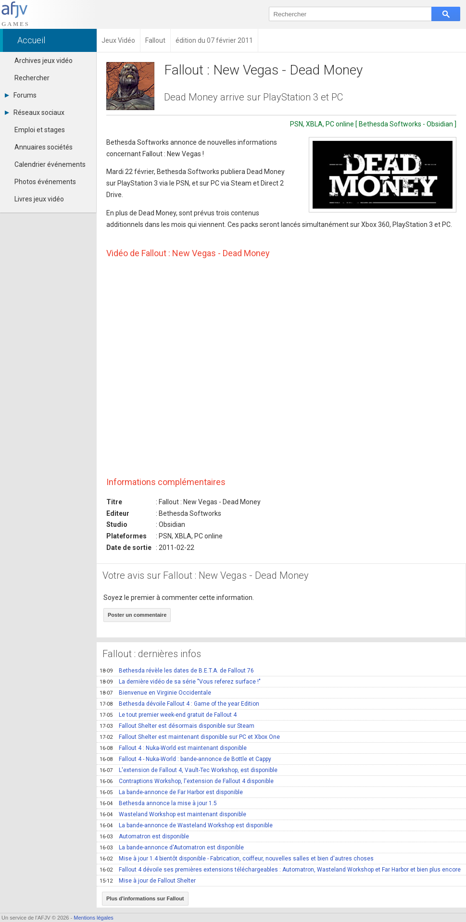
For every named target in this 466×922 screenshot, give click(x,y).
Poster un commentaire (137, 615)
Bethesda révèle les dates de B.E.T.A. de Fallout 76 (177, 670)
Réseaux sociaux (34, 112)
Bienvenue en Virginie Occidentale (155, 692)
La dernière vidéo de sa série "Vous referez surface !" (180, 681)
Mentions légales (93, 918)
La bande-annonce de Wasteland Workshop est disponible (186, 825)
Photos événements (45, 182)
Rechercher (32, 78)
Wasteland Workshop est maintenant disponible (173, 814)
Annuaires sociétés (43, 147)
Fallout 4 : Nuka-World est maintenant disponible (173, 748)
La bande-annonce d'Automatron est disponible (172, 847)
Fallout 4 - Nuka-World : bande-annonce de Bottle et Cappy (185, 759)
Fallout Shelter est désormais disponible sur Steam (177, 726)
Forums (21, 95)
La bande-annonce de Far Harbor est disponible (171, 792)
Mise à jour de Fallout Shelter (148, 880)
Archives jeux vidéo (43, 60)
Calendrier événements (50, 164)
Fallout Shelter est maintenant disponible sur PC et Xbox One (190, 737)
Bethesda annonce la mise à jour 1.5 (158, 803)
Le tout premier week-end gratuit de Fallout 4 (168, 714)
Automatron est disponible (144, 836)
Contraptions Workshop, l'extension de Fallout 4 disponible (187, 781)
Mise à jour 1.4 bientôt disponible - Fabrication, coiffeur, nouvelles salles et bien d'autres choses (237, 858)
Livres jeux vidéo (39, 199)
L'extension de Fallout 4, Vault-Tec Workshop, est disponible (188, 770)
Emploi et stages (39, 130)
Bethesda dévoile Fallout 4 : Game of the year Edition (179, 703)
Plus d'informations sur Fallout (145, 898)
